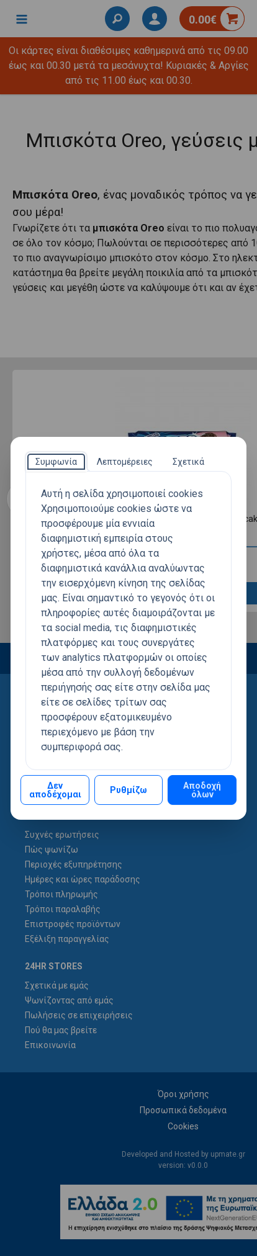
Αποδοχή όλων (202, 790)
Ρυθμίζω (128, 790)
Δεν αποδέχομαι (55, 790)
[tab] (56, 462)
